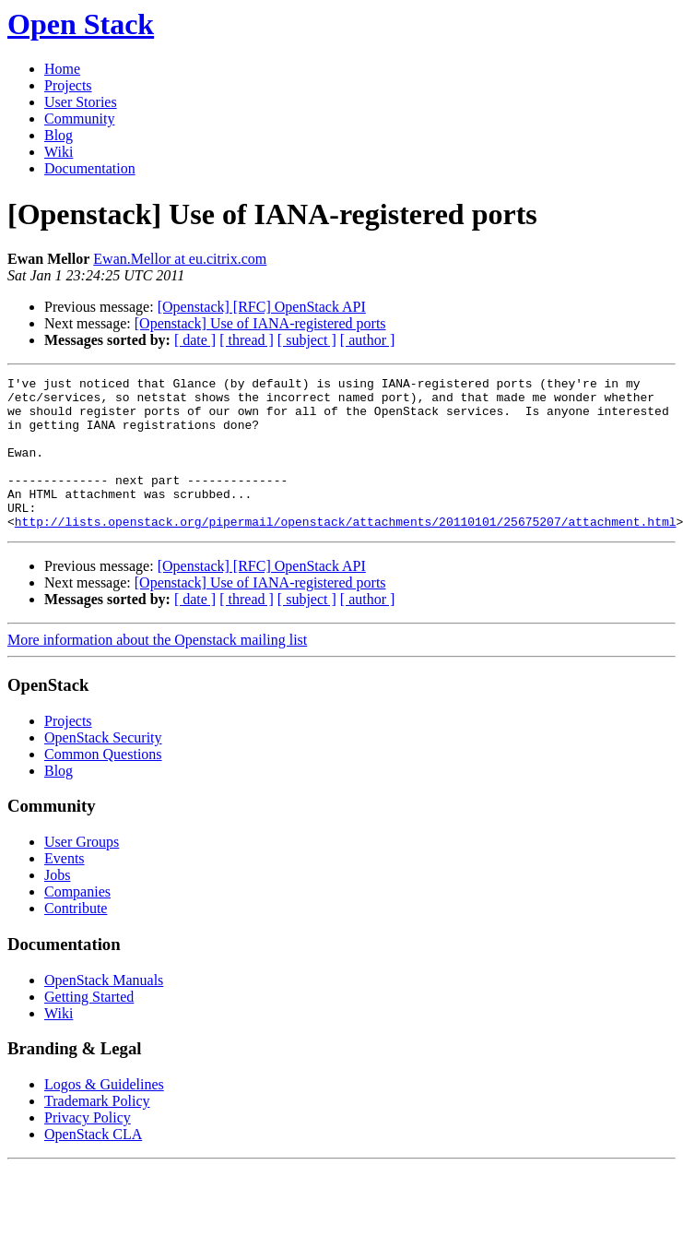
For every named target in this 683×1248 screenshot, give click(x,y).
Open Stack (80, 24)
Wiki (58, 152)
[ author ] (367, 340)
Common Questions (103, 784)
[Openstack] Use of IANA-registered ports (260, 323)
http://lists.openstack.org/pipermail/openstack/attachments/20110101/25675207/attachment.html (346, 551)
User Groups (81, 872)
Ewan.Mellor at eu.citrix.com (179, 259)
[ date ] (195, 340)
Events (64, 889)
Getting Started (89, 1027)
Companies (77, 922)
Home (62, 69)
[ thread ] (246, 340)
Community (79, 118)
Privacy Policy (87, 1148)
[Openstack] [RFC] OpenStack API (262, 307)
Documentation (89, 168)
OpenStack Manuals (103, 1010)
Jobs (57, 905)
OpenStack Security (103, 768)
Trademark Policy (97, 1131)
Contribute (75, 938)
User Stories (80, 102)
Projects (68, 85)
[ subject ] (306, 340)
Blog (58, 135)
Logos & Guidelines (104, 1115)
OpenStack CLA (93, 1164)
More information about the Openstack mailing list (157, 670)
